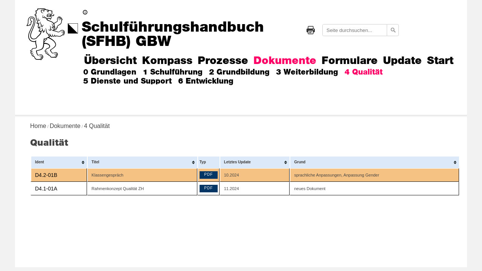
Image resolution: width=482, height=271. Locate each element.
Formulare (350, 61)
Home (38, 126)
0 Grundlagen (109, 72)
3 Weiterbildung (307, 72)
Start (440, 61)
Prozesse (223, 61)
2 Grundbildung (239, 72)
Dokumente (284, 61)
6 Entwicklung (205, 81)
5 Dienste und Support (127, 81)
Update (402, 61)
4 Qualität (364, 72)
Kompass (167, 61)
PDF (208, 174)
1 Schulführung (173, 72)
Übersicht (110, 61)
